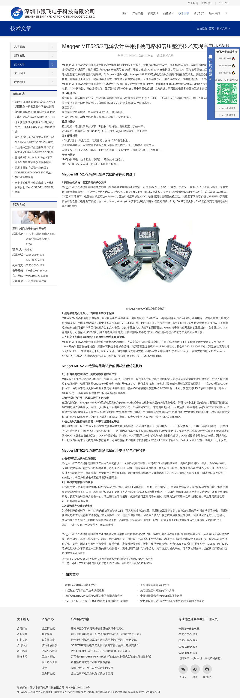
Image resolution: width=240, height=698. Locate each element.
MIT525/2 (93, 510)
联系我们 (206, 3)
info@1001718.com (37, 270)
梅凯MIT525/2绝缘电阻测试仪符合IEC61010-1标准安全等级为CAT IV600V (112, 563)
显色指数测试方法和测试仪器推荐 (90, 662)
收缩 (210, 68)
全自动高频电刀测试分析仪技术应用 (92, 673)
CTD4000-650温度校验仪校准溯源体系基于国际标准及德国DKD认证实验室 (112, 558)
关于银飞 (193, 3)
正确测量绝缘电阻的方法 (154, 585)
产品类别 (137, 13)
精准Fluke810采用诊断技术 (81, 585)
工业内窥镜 (48, 656)
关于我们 (199, 13)
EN (220, 3)
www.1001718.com (37, 275)
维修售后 (22, 656)
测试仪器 (47, 634)
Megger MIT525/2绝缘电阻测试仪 (81, 187)
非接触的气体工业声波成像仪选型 (84, 590)
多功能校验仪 (49, 645)
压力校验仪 (48, 673)
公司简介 (22, 628)
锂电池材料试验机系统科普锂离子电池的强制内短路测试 (104, 639)
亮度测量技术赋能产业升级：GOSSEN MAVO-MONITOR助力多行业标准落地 (34, 172)
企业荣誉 (22, 634)
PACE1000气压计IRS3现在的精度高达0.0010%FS (100, 650)
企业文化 (22, 639)
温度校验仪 (48, 628)
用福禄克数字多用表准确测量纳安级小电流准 (97, 628)
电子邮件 (207, 677)
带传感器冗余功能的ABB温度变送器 (161, 595)
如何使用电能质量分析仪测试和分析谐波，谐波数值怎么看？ (106, 634)
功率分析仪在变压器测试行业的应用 (92, 667)
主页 (125, 13)
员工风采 (22, 650)
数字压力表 (48, 639)
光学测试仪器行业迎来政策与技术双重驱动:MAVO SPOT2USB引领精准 (34, 187)
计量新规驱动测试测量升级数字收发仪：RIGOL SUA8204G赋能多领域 (35, 127)
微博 (195, 677)
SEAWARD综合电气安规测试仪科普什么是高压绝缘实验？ (105, 645)
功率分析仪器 (49, 650)
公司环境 (22, 645)
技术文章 (183, 13)
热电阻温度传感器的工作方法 (157, 590)
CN (227, 3)
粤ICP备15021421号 (78, 687)
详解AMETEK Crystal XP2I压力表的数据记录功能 (93, 595)
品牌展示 (168, 13)
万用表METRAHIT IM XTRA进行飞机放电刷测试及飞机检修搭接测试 (111, 656)
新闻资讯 (153, 13)
